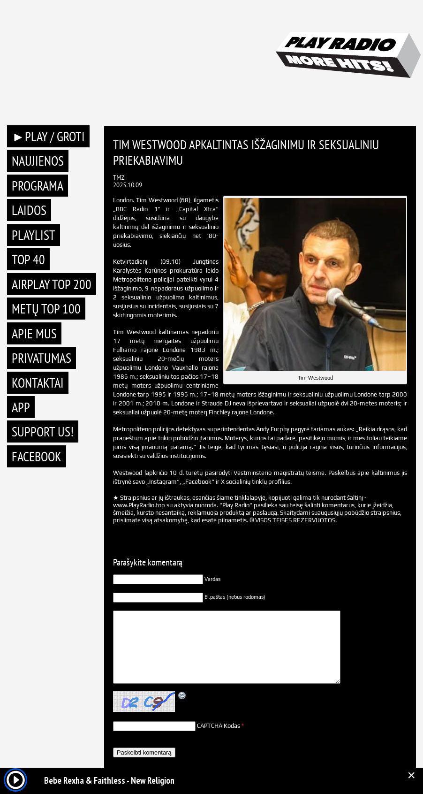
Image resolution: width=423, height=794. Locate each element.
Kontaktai (38, 382)
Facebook (36, 456)
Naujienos (38, 160)
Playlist (33, 235)
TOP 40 (28, 259)
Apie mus (34, 333)
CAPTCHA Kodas (218, 725)
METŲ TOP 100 (46, 308)
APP (21, 407)
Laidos (29, 210)
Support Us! (43, 431)
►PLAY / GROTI (48, 136)
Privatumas (41, 357)
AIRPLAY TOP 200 (51, 284)
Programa (37, 185)
